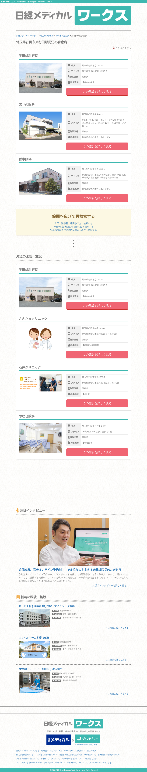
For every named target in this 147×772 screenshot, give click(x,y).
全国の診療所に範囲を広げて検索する (73, 223)
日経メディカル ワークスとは (27, 751)
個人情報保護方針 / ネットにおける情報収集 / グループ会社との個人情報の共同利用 (49, 755)
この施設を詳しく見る (97, 91)
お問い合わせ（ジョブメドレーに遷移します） (80, 759)
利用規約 (44, 751)
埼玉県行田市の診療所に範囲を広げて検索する (73, 229)
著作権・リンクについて (50, 759)
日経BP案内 (91, 751)
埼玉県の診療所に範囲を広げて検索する (73, 226)
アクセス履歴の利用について (27, 759)
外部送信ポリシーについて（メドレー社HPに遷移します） (90, 763)
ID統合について (90, 755)
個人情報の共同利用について (109, 755)
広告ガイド (81, 751)
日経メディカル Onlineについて (62, 751)
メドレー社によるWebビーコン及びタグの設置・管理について (40, 763)
